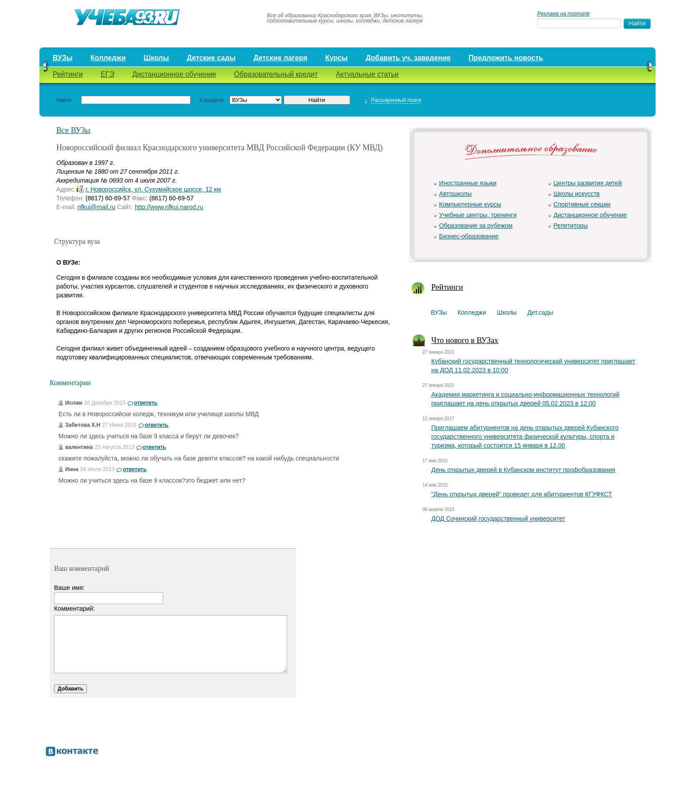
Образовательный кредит (276, 74)
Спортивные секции (582, 204)
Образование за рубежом (476, 225)
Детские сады (211, 58)
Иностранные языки (468, 183)
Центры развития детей (588, 183)
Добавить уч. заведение (408, 58)
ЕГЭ (107, 74)
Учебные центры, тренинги (478, 214)
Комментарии (70, 382)
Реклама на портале (563, 14)
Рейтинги (68, 74)
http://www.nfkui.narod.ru (169, 207)
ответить (145, 403)
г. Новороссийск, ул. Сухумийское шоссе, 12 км (153, 189)
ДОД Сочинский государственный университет (498, 518)
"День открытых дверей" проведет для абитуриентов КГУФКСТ (521, 494)
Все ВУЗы (73, 130)
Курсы (336, 58)
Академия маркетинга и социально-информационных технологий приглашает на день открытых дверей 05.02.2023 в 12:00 (525, 399)
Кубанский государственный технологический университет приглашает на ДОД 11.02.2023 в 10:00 (533, 366)
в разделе (211, 100)
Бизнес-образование (469, 236)
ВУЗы (63, 58)
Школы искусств (577, 193)
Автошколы (455, 193)
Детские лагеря (281, 58)
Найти (63, 100)
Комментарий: (74, 608)
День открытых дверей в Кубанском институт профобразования (523, 469)
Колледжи (108, 58)
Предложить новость (506, 58)
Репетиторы (571, 225)
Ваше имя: (69, 587)
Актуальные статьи (367, 74)
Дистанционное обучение (174, 74)
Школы (156, 58)
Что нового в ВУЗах (464, 340)
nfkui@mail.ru (96, 207)
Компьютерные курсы (470, 204)
